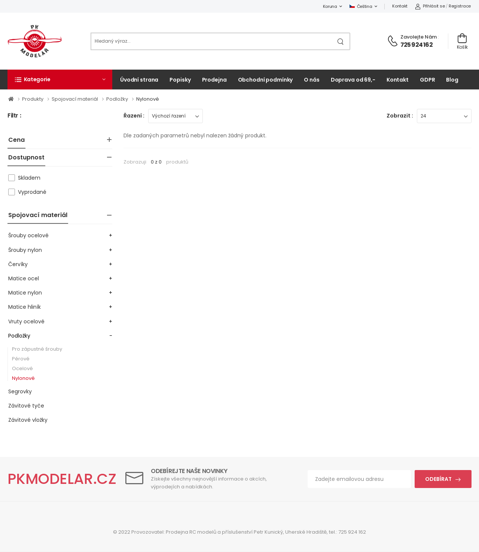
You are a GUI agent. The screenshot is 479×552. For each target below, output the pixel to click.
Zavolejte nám (418, 36)
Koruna (330, 6)
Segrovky (20, 391)
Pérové (21, 358)
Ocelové (22, 368)
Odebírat (438, 479)
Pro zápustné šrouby (37, 349)
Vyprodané (32, 192)
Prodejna (214, 79)
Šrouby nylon (25, 250)
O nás (311, 79)
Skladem (29, 178)
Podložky (117, 99)
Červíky (18, 264)
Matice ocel (23, 278)
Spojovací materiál (75, 99)
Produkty (33, 99)
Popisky (180, 79)
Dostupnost (26, 157)
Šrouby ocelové (28, 235)
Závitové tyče (26, 405)
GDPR (427, 79)
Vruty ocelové (26, 321)
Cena (16, 139)
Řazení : (133, 115)
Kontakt (400, 6)
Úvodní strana (139, 79)
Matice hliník (24, 307)
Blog (452, 79)
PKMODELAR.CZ (61, 479)
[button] (59, 79)
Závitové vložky (28, 420)
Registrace (460, 6)
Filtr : (14, 116)
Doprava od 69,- (353, 79)
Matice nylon (25, 292)
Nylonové (147, 99)
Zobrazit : (400, 115)
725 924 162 (416, 44)
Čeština (361, 6)
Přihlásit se (430, 6)
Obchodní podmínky (265, 79)
